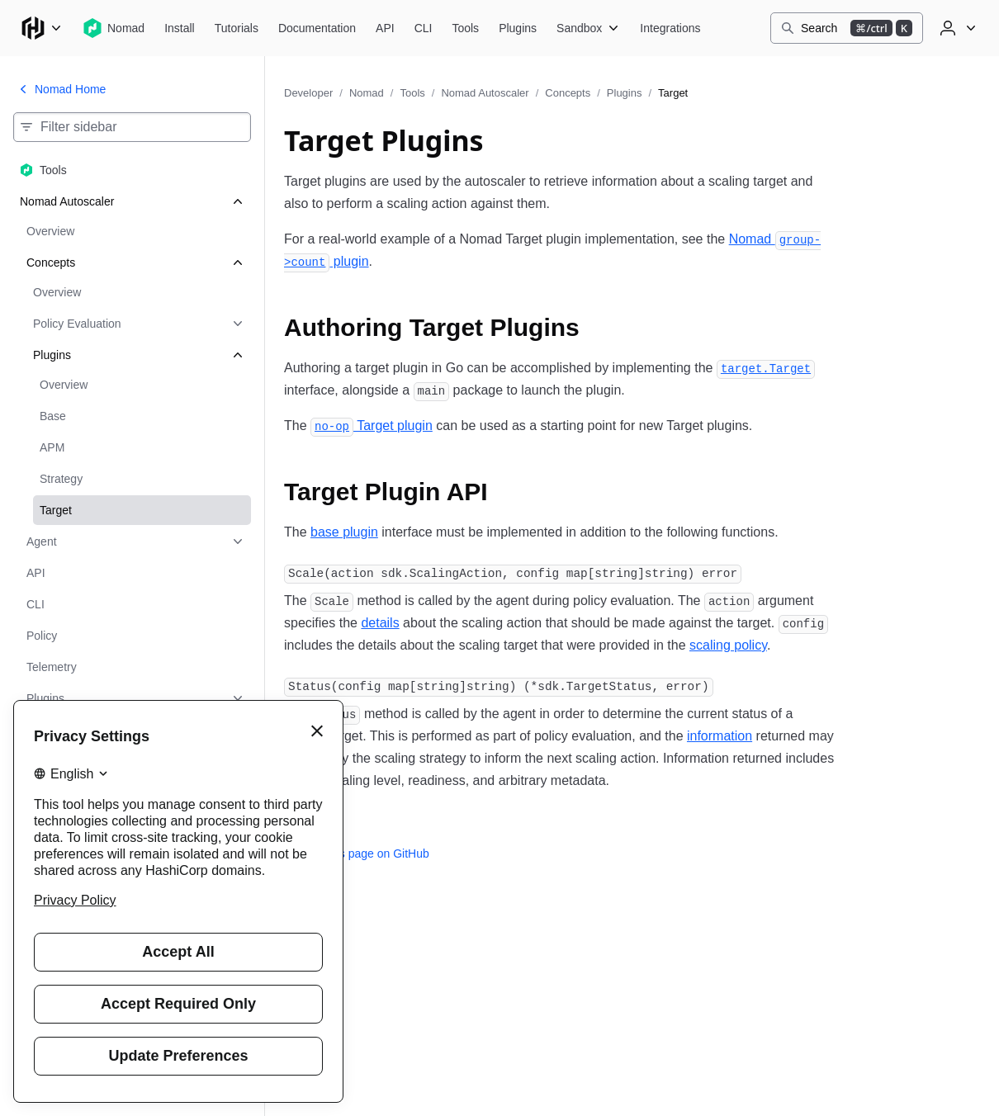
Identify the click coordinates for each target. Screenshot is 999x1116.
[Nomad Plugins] (518, 28)
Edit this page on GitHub (356, 853)
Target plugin (371, 425)
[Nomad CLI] (424, 28)
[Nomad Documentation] (317, 28)
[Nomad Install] (179, 28)
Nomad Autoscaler (484, 93)
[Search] (846, 28)
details (380, 623)
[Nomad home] (113, 28)
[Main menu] (41, 28)
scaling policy (728, 645)
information (719, 736)
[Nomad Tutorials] (236, 28)
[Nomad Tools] (465, 28)
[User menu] (956, 28)
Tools (412, 93)
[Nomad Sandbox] (588, 28)
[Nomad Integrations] (670, 28)
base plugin (344, 532)
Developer (308, 93)
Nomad (366, 93)
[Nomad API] (385, 28)
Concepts (567, 93)
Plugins (624, 93)
